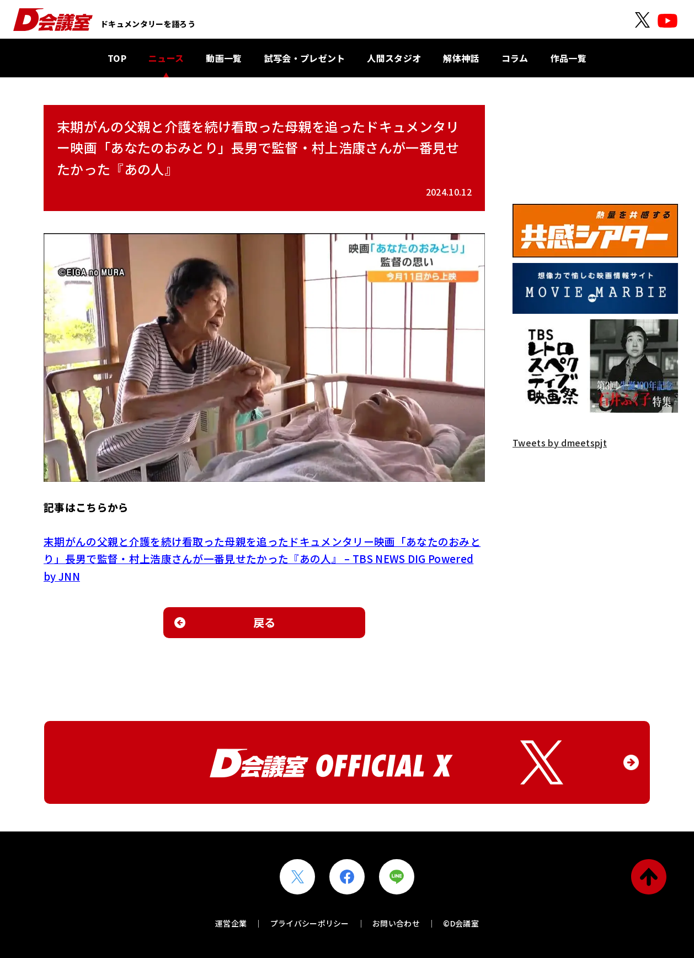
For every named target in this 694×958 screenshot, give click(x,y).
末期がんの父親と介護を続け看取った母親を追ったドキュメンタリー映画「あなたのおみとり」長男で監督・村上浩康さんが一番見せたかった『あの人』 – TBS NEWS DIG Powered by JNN (262, 558)
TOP (117, 58)
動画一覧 (224, 58)
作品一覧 (568, 58)
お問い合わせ (396, 923)
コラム (514, 58)
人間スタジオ (394, 58)
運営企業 (231, 923)
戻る (264, 622)
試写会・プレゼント (304, 58)
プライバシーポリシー (309, 923)
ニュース (166, 58)
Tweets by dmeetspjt (560, 442)
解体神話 (461, 58)
